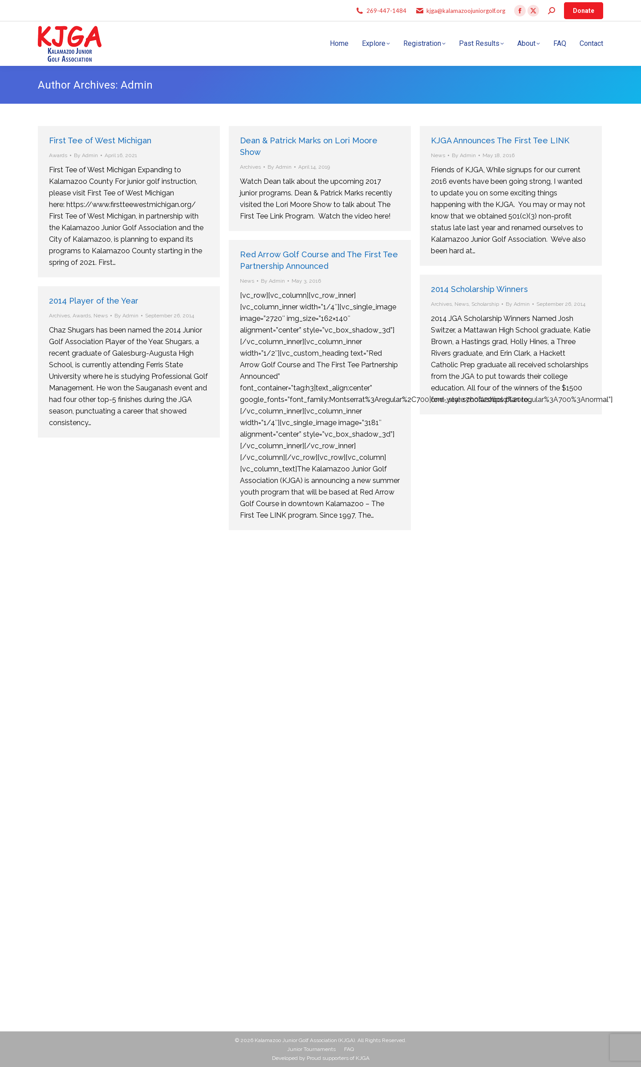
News (438, 155)
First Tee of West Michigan (100, 140)
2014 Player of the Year (93, 300)
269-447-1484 (386, 10)
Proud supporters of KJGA (338, 1058)
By (86, 155)
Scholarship (485, 304)
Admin (137, 85)
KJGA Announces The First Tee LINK (500, 140)
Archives (250, 167)
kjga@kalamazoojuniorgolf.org (465, 10)
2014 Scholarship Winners (479, 289)
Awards (58, 155)
